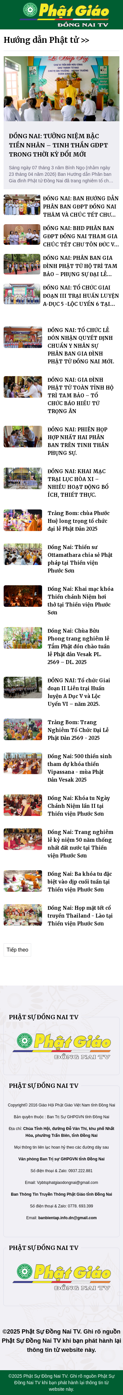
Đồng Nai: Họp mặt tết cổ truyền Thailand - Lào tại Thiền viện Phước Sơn (80, 916)
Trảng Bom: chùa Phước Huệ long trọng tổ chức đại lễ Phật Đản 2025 (79, 521)
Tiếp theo (17, 950)
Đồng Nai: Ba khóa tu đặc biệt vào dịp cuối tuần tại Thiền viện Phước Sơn (80, 882)
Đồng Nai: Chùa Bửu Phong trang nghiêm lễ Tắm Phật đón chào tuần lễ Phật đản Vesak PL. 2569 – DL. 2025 (79, 646)
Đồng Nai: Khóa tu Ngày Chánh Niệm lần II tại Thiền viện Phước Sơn (79, 806)
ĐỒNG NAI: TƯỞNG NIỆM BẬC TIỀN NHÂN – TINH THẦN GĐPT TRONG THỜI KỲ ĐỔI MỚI (58, 145)
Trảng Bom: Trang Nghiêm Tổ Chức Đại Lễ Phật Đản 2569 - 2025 (78, 730)
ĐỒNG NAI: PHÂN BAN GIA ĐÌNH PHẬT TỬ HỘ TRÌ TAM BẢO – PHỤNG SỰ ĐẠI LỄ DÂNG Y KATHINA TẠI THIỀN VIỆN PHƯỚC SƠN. (80, 274)
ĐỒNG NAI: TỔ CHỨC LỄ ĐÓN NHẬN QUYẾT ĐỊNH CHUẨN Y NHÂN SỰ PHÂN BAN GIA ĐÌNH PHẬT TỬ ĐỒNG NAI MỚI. (81, 346)
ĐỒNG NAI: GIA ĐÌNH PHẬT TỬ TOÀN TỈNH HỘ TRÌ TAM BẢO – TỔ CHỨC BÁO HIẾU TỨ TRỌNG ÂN (80, 395)
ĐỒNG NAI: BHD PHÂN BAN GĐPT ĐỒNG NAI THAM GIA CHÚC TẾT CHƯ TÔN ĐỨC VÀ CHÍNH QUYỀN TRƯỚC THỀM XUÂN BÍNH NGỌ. (80, 244)
